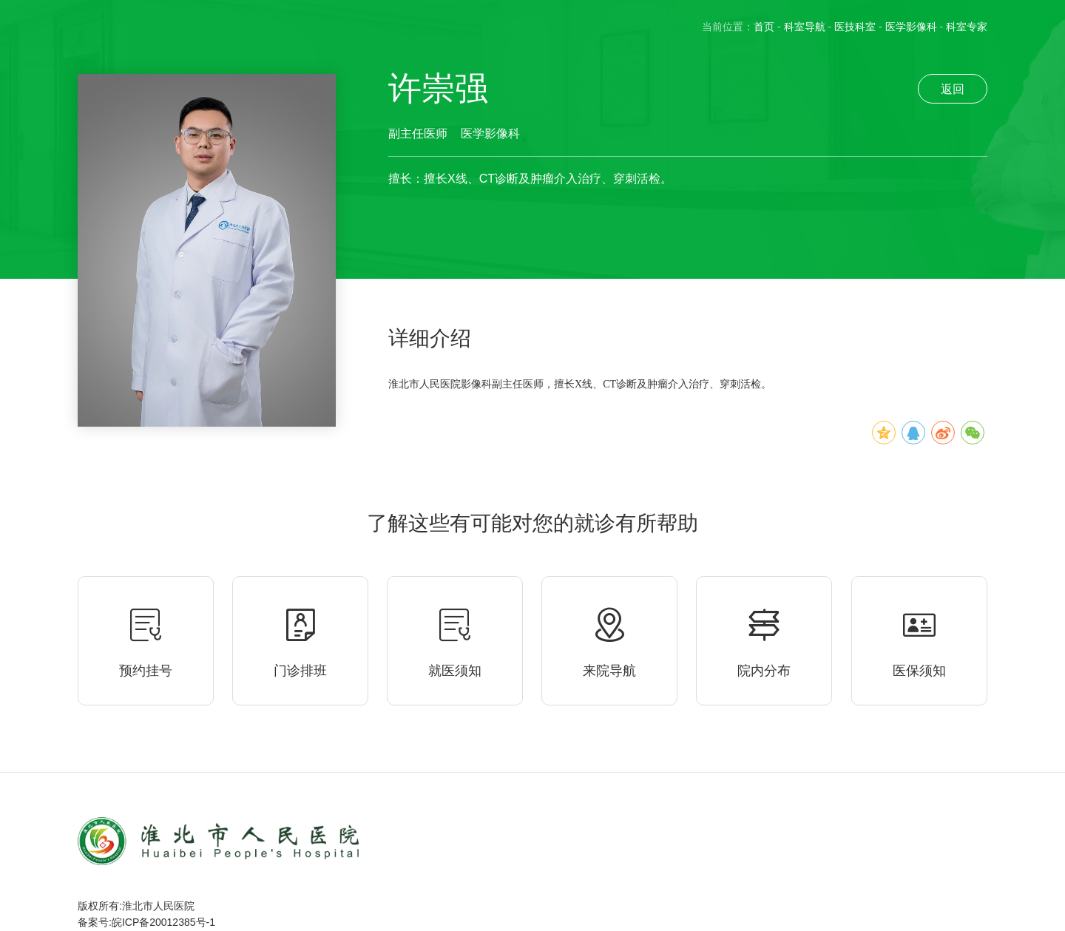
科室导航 (804, 27)
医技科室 (855, 27)
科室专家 (966, 27)
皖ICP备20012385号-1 (163, 922)
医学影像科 (911, 27)
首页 (764, 27)
